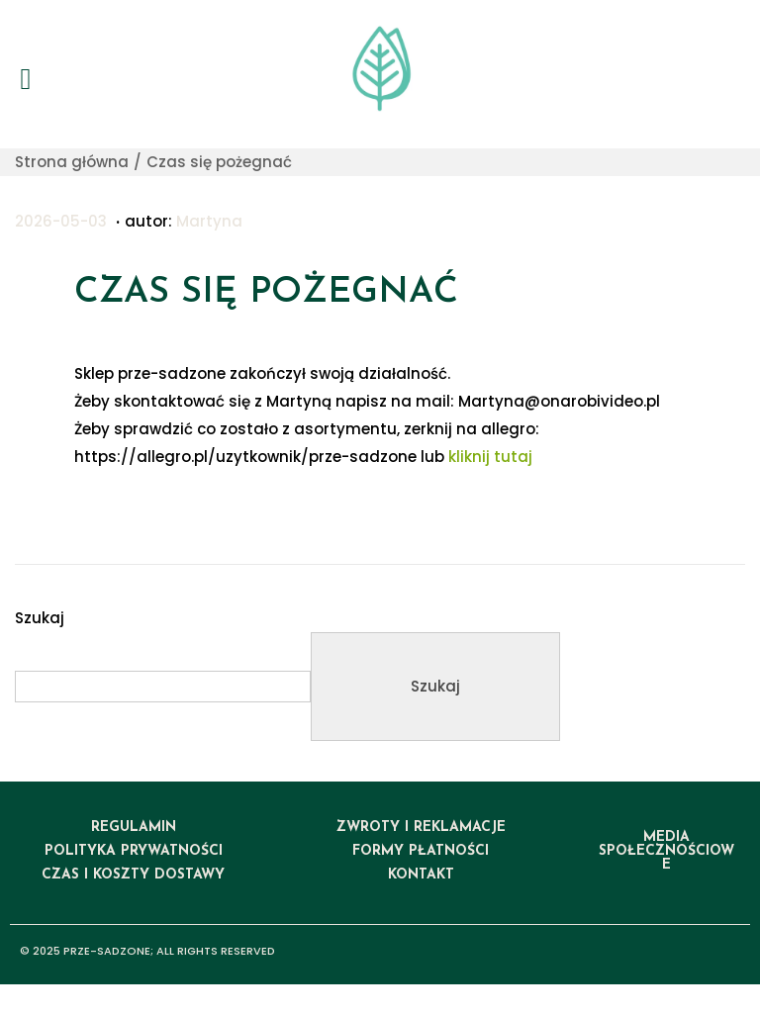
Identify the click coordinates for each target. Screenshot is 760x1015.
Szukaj (39, 617)
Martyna (209, 221)
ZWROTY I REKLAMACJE (421, 827)
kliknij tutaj (490, 456)
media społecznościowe (666, 851)
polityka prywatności (134, 851)
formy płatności (420, 851)
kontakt (421, 875)
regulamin (133, 827)
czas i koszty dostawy (133, 875)
